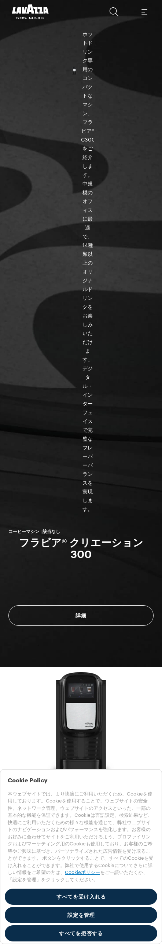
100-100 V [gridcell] (93, 588)
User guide (38, 619)
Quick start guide (97, 619)
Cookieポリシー (82, 872)
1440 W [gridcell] (89, 571)
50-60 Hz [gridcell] (91, 604)
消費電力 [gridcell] (29, 571)
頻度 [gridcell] (24, 604)
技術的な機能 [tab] (48, 551)
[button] (114, 12)
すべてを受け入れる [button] (81, 896)
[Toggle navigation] (144, 11)
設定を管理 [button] (81, 915)
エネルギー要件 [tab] (51, 541)
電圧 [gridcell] (24, 588)
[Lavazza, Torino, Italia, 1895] (30, 11)
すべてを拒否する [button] (81, 933)
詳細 (81, 207)
